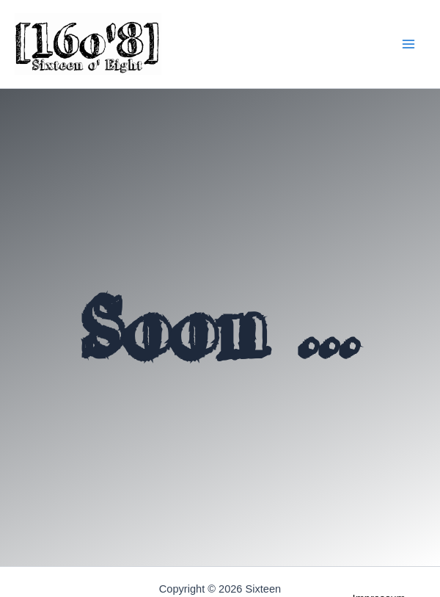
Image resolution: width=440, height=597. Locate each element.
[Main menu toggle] (408, 44)
